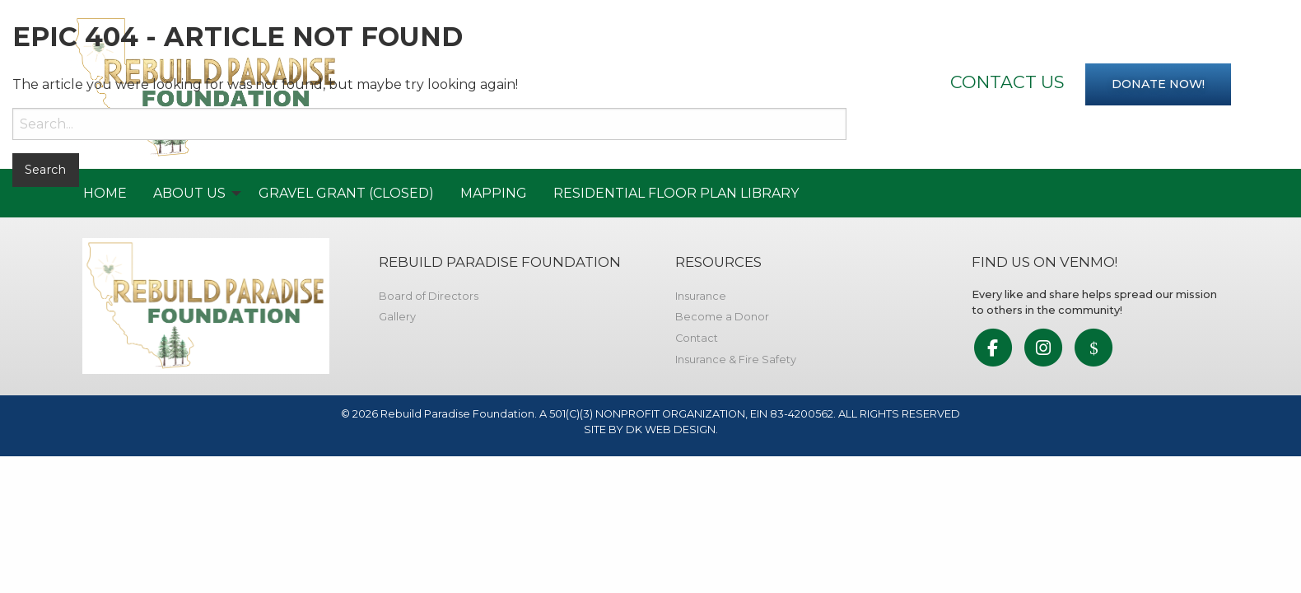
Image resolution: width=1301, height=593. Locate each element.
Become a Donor (722, 317)
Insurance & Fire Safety (735, 359)
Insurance (700, 296)
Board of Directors (428, 296)
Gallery (397, 317)
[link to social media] (993, 348)
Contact (696, 338)
